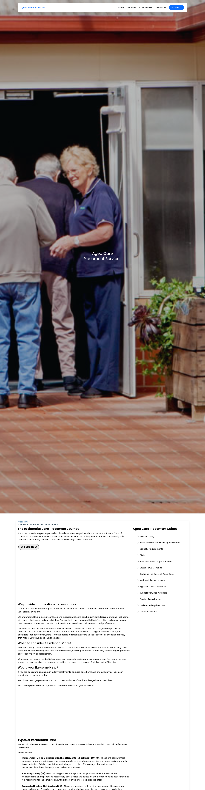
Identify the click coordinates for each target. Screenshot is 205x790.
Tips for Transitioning (150, 599)
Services (131, 7)
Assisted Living (147, 536)
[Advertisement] (74, 578)
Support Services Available (153, 592)
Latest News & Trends (151, 567)
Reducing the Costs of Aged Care (157, 574)
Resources (160, 7)
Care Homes (145, 7)
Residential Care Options (152, 580)
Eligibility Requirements (151, 548)
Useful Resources (148, 611)
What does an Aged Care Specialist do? (160, 542)
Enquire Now (29, 546)
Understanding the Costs (152, 605)
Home (121, 7)
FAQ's (142, 555)
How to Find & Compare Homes (156, 561)
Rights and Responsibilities (153, 586)
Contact (176, 7)
